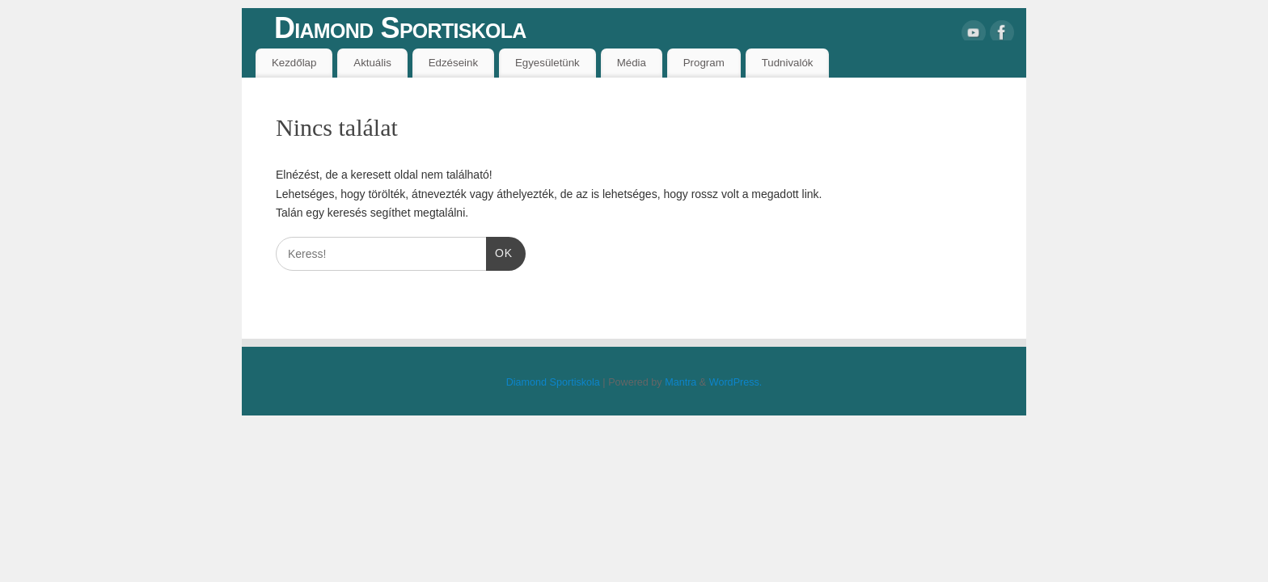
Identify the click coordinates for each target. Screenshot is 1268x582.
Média (631, 63)
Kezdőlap (294, 63)
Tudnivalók (788, 63)
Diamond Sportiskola (400, 27)
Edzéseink (453, 63)
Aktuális (372, 63)
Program (704, 63)
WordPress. (736, 382)
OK (499, 254)
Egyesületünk (547, 63)
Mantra (680, 382)
